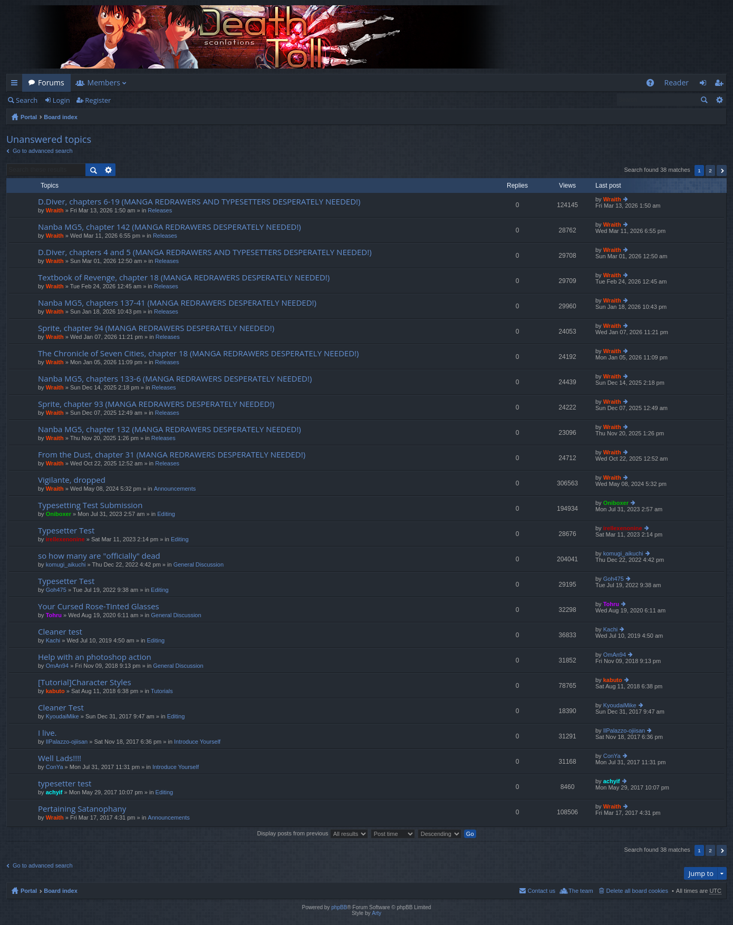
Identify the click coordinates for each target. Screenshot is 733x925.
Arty (376, 913)
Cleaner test (60, 632)
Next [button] (722, 170)
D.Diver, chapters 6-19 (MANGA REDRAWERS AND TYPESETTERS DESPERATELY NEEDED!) (199, 202)
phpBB (339, 907)
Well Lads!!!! (59, 758)
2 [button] (710, 170)
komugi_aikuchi (66, 564)
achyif (54, 792)
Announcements (175, 488)
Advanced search (719, 99)
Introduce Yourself (197, 741)
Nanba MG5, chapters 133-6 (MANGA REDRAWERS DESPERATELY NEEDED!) (175, 379)
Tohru (54, 615)
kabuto (55, 691)
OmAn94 (57, 666)
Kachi (53, 640)
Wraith (55, 210)
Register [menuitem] (721, 84)
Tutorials (162, 691)
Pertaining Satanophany (82, 809)
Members (104, 82)
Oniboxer (58, 514)
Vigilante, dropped (71, 480)
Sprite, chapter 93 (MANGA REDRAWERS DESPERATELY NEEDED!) (156, 404)
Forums (51, 82)
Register (98, 100)
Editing (166, 514)
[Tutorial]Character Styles (84, 682)
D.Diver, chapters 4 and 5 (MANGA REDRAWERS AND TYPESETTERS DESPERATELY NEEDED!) (205, 252)
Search (26, 100)
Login (61, 100)
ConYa (54, 767)
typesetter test (64, 783)
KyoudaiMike (62, 716)
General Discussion (198, 564)
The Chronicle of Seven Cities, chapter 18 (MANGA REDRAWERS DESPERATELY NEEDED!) (198, 353)
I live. (47, 733)
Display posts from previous (312, 833)
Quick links (16, 84)
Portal (29, 117)
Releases (160, 210)
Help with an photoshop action (94, 657)
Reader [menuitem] (676, 82)
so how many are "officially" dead (99, 556)
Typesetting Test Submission (90, 505)
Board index (61, 117)
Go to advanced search (43, 151)
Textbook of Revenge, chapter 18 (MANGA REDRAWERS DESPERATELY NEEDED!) (184, 277)
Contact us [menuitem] (541, 891)
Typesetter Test (66, 530)
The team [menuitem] (580, 891)
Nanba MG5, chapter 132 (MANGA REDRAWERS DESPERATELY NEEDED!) (169, 429)
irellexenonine (65, 539)
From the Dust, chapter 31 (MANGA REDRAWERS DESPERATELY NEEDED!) (171, 455)
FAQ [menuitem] (653, 84)
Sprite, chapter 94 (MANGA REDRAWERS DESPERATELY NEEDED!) (156, 328)
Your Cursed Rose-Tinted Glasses (98, 606)
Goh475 (56, 590)
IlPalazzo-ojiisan (67, 741)
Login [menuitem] (706, 84)
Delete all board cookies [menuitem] (637, 891)
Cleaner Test (61, 708)
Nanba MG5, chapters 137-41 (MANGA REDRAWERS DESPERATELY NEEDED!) (177, 303)
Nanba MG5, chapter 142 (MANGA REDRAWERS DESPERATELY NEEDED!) (169, 227)
